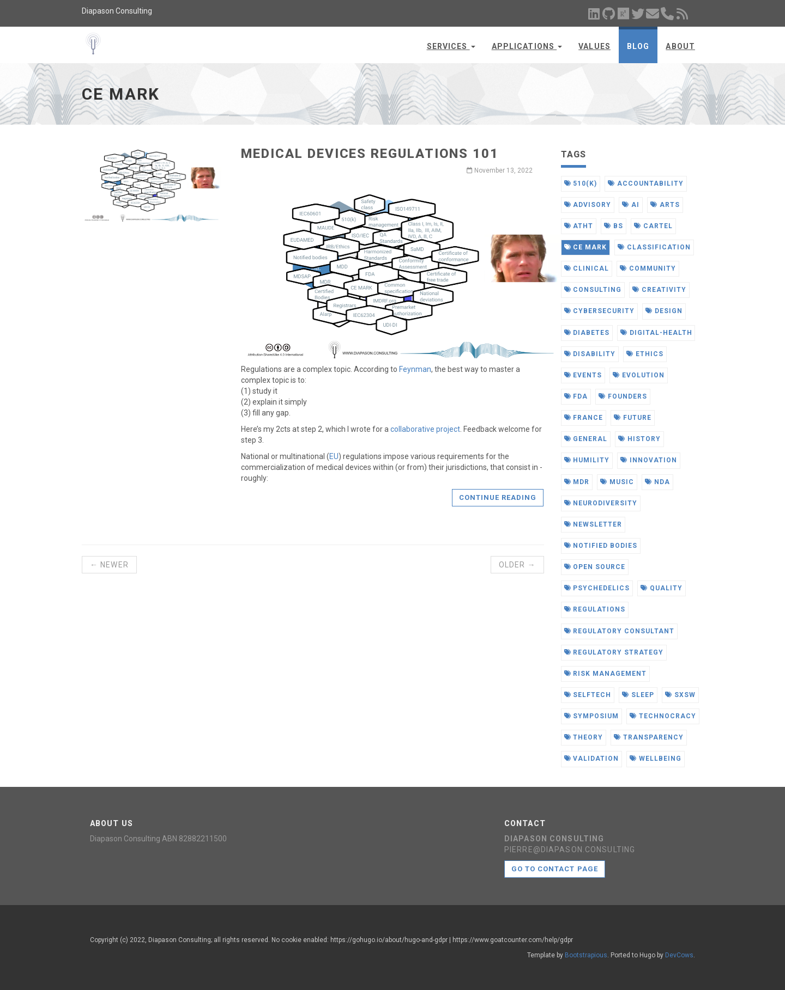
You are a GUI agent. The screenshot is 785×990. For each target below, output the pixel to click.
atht (579, 226)
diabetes (587, 333)
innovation (648, 460)
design (664, 311)
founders (623, 396)
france (583, 417)
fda (576, 396)
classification (654, 247)
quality (662, 588)
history (639, 439)
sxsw (680, 695)
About (680, 46)
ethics (644, 354)
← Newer (109, 564)
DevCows (679, 955)
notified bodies (600, 545)
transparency (648, 737)
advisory (588, 205)
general (586, 439)
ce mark (585, 247)
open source (595, 567)
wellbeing (655, 758)
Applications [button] (527, 46)
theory (583, 737)
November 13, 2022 (500, 170)
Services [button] (451, 46)
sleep (638, 695)
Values (594, 46)
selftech (588, 695)
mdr (577, 482)
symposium (591, 716)
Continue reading (498, 497)
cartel (653, 226)
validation (591, 758)
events (583, 375)
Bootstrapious (586, 955)
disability (590, 354)
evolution (639, 375)
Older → (517, 564)
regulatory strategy (613, 652)
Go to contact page (554, 869)
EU (334, 456)
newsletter (593, 524)
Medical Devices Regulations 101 (370, 153)
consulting (593, 290)
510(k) (580, 183)
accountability (645, 183)
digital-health (656, 333)
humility (587, 460)
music (617, 482)
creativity (659, 290)
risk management (605, 673)
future (632, 417)
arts (665, 205)
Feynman (415, 369)
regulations (595, 609)
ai (630, 205)
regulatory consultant (619, 631)
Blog (638, 46)
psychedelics (597, 588)
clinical (586, 268)
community (648, 268)
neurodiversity (600, 503)
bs (613, 226)
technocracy (663, 716)
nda (657, 482)
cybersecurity (599, 311)
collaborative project (425, 429)
